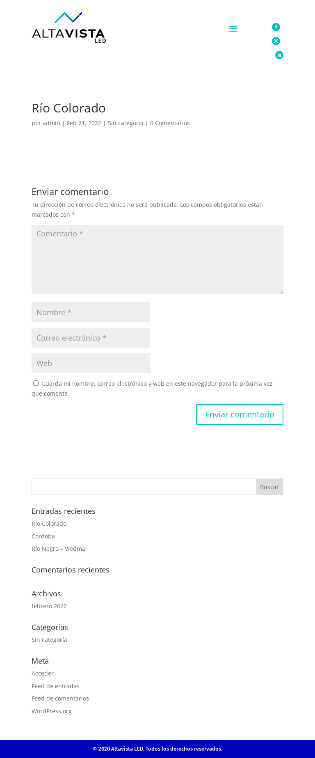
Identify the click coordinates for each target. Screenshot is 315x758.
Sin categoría (126, 123)
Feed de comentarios (60, 698)
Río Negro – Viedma (58, 548)
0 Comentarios (170, 123)
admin (51, 123)
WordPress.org (52, 711)
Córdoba (43, 536)
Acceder (43, 673)
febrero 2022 (49, 606)
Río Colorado (49, 523)
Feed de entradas (56, 686)
